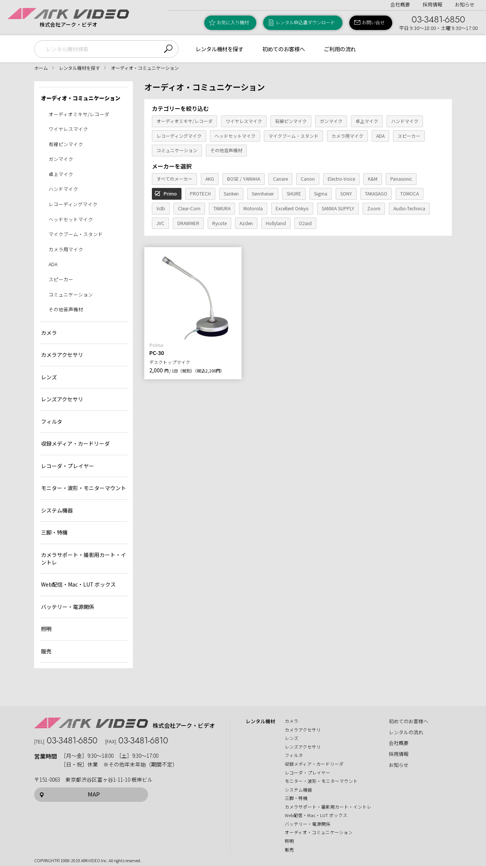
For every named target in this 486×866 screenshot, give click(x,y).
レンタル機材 (260, 721)
